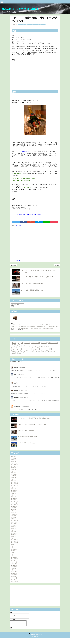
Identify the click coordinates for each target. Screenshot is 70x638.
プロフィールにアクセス (17, 329)
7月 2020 (14, 566)
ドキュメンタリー (16, 349)
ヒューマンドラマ (26, 349)
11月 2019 (14, 579)
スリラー (35, 346)
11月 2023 (14, 503)
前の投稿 (57, 265)
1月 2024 (14, 499)
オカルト (14, 344)
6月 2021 (14, 549)
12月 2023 (14, 501)
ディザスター (51, 346)
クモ (19, 344)
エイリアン (44, 342)
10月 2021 (14, 542)
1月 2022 (14, 538)
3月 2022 (14, 534)
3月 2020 (14, 573)
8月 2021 (14, 546)
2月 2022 (14, 536)
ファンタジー (35, 349)
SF (19, 24)
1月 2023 (14, 519)
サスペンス (34, 24)
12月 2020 (14, 558)
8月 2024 (14, 488)
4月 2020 (14, 571)
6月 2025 (14, 472)
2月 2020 (14, 574)
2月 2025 (14, 479)
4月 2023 (14, 514)
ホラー (54, 349)
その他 (40, 346)
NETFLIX (14, 342)
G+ (31, 222)
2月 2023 (14, 517)
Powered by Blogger (35, 634)
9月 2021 (14, 544)
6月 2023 (14, 511)
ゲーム (23, 344)
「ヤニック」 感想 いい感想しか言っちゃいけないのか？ (37, 277)
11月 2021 (14, 541)
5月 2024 (14, 493)
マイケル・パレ (15, 351)
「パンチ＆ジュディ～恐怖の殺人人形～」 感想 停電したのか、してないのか (37, 418)
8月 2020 (14, 565)
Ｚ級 (22, 24)
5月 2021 (14, 550)
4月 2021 (14, 552)
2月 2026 (14, 459)
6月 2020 (14, 568)
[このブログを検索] (17, 304)
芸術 (49, 351)
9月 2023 (14, 506)
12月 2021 (14, 539)
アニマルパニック (35, 342)
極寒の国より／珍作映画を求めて (20, 8)
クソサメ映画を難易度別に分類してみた (32, 290)
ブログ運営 (48, 349)
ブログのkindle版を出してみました (26, 443)
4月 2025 (14, 475)
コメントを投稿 (16, 260)
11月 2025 (14, 464)
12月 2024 (14, 482)
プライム (40, 24)
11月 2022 (14, 522)
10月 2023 (14, 504)
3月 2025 (14, 477)
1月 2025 (14, 480)
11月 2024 (14, 483)
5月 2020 (14, 570)
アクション (27, 342)
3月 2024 (14, 496)
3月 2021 (14, 554)
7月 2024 (14, 490)
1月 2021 (14, 557)
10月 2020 (14, 562)
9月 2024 (14, 487)
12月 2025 (14, 463)
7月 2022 (14, 528)
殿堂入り (21, 353)
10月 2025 (14, 466)
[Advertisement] (35, 242)
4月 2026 (14, 456)
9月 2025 (14, 467)
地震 (13, 353)
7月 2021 (14, 547)
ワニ (36, 351)
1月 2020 (14, 576)
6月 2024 (14, 491)
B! (38, 222)
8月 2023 (14, 507)
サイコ (19, 346)
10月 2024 (14, 485)
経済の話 (44, 351)
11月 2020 (14, 560)
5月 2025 (14, 474)
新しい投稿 (13, 265)
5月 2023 (14, 512)
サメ (30, 346)
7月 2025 (14, 471)
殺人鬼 (53, 351)
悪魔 (39, 351)
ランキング (30, 351)
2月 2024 (14, 498)
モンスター (23, 351)
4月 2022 (14, 533)
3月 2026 (14, 458)
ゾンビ (45, 346)
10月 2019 (14, 581)
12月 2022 (14, 520)
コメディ (27, 24)
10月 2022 (14, 523)
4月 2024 (14, 495)
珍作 (44, 24)
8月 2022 (14, 526)
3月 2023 (14, 515)
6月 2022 (14, 530)
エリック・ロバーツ (53, 342)
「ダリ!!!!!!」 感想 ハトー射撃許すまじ (32, 283)
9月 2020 (14, 563)
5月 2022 (14, 531)
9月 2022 (14, 525)
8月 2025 (14, 469)
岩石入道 (13, 323)
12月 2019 (14, 578)
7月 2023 (14, 509)
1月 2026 (14, 461)
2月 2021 (14, 555)
